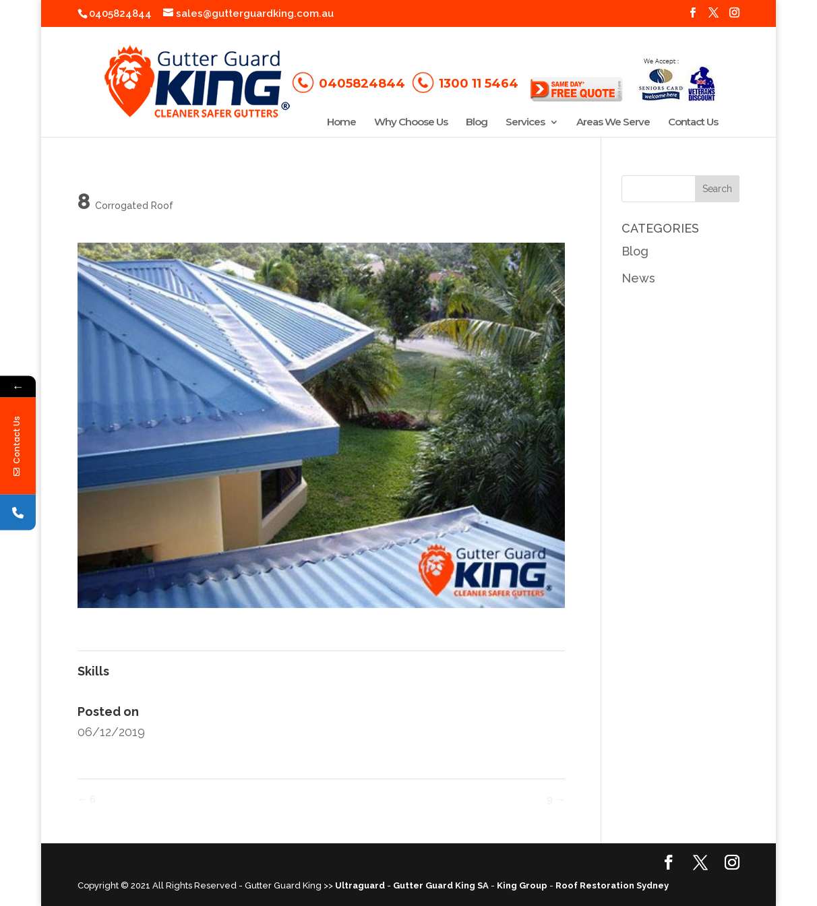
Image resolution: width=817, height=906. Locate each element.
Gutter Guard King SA (441, 885)
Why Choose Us (411, 122)
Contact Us (693, 122)
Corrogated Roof (134, 205)
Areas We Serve (613, 122)
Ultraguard (360, 885)
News (638, 278)
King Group (522, 885)
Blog (476, 122)
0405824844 (120, 13)
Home (341, 122)
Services (525, 122)
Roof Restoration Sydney (612, 885)
